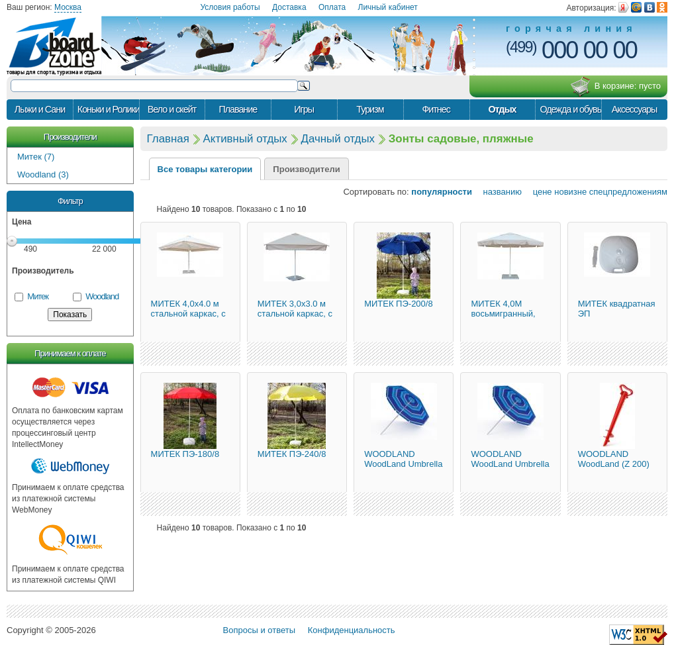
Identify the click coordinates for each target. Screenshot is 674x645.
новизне (570, 192)
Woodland (102, 296)
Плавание (237, 109)
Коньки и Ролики (108, 109)
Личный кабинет (388, 7)
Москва (67, 7)
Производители (70, 137)
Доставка (289, 7)
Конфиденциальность (351, 630)
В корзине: (615, 86)
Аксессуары (634, 109)
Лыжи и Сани (40, 109)
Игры (304, 109)
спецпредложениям (628, 192)
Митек (37, 296)
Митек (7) (35, 157)
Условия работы (230, 7)
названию (498, 192)
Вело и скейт (172, 109)
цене (538, 192)
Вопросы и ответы (259, 630)
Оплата (332, 7)
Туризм (369, 109)
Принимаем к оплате (69, 353)
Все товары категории (205, 169)
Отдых (502, 109)
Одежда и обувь (570, 109)
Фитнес (436, 109)
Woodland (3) (43, 174)
